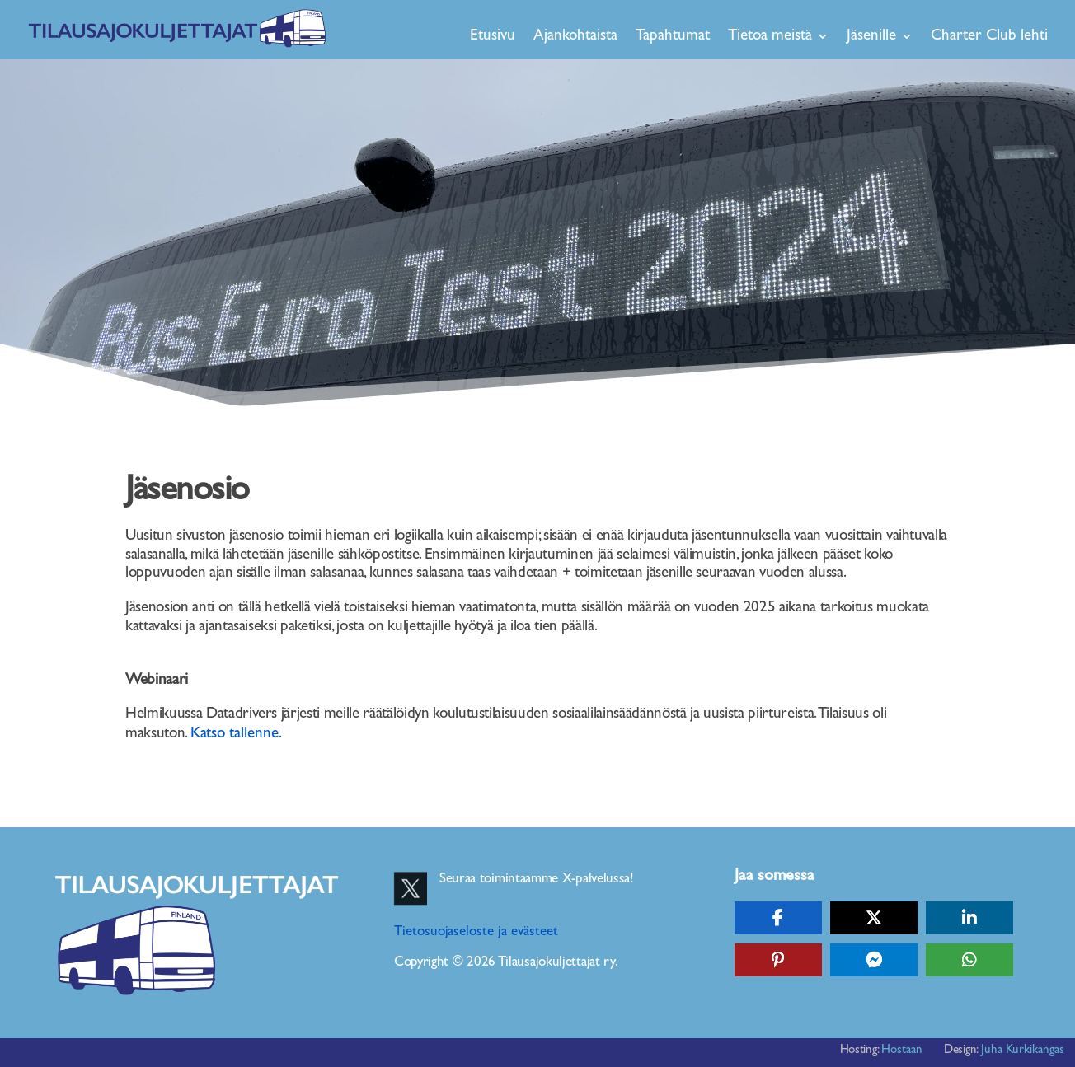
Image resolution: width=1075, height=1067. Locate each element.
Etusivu (492, 36)
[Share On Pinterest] (778, 959)
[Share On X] (874, 917)
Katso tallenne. (237, 734)
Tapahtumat (673, 36)
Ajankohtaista (575, 36)
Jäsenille (871, 36)
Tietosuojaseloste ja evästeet (476, 931)
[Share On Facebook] (778, 917)
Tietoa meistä (770, 36)
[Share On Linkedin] (969, 917)
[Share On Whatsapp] (969, 959)
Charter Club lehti (989, 36)
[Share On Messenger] (874, 959)
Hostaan (901, 1050)
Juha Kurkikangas (1022, 1050)
